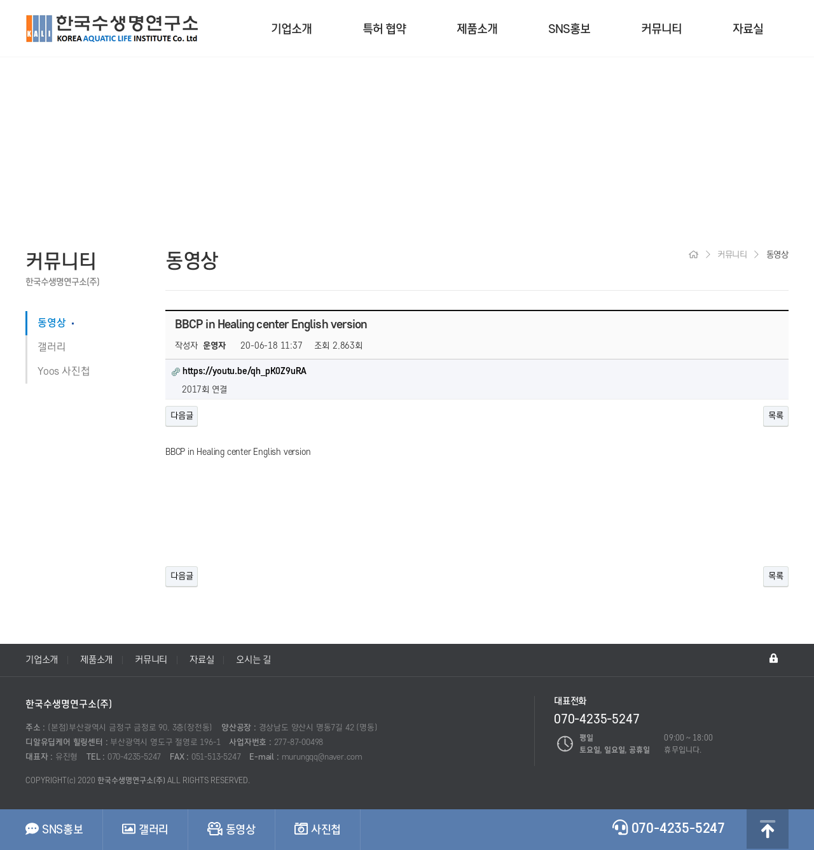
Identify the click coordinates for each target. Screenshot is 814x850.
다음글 (181, 416)
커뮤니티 (661, 29)
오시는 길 (253, 660)
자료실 (748, 29)
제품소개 (477, 29)
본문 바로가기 (0, 0)
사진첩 (317, 829)
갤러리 (52, 347)
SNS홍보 (569, 29)
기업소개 (291, 29)
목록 (775, 416)
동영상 (52, 323)
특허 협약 (384, 29)
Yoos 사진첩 (64, 371)
